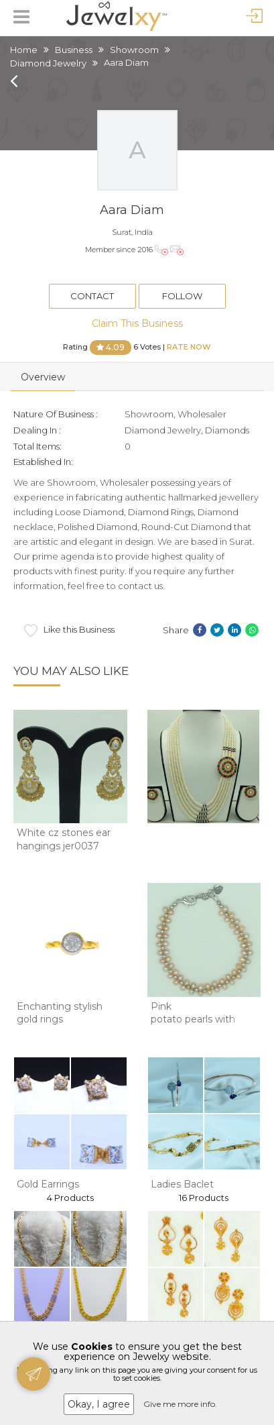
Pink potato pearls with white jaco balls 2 (193, 1019)
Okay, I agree (99, 1404)
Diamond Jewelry (48, 63)
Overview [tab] (43, 377)
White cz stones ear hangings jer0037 (64, 839)
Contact (92, 296)
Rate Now (189, 346)
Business (73, 49)
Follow (182, 296)
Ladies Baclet (182, 1184)
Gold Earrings (48, 1184)
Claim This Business (137, 323)
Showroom (134, 49)
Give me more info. (180, 1404)
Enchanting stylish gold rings (59, 1013)
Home (24, 49)
